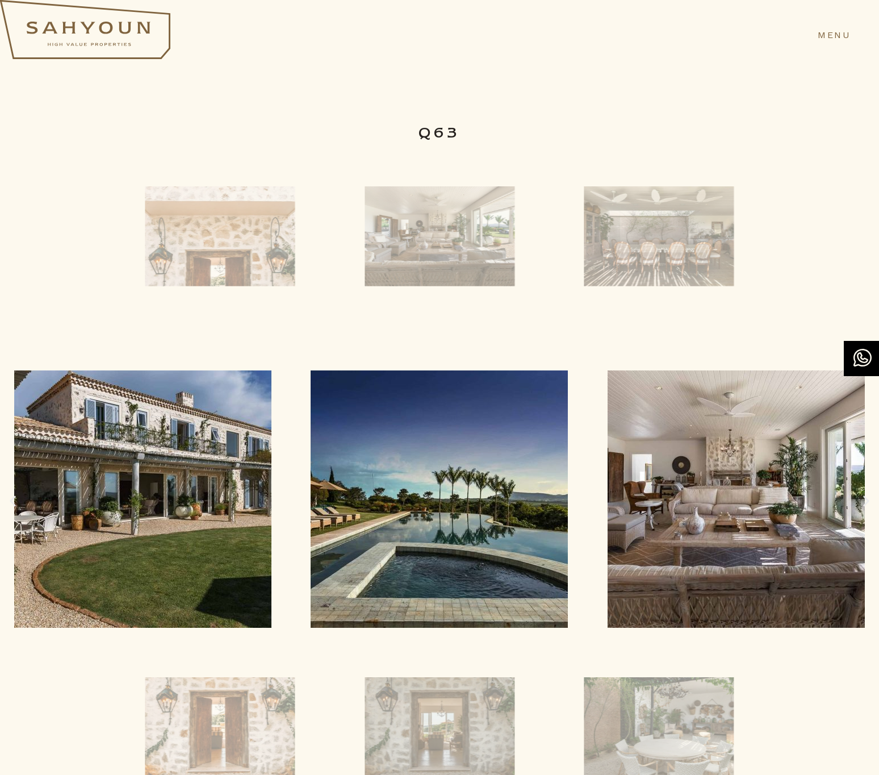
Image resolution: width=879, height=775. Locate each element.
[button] (13, 501)
